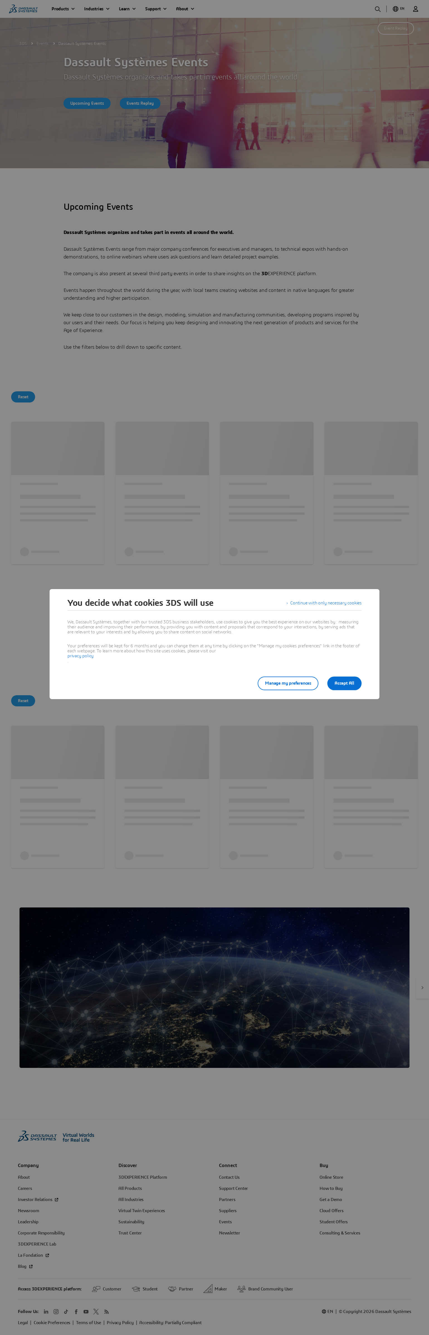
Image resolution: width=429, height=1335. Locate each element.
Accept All (344, 683)
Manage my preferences (288, 683)
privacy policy (80, 656)
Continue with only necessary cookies (326, 603)
